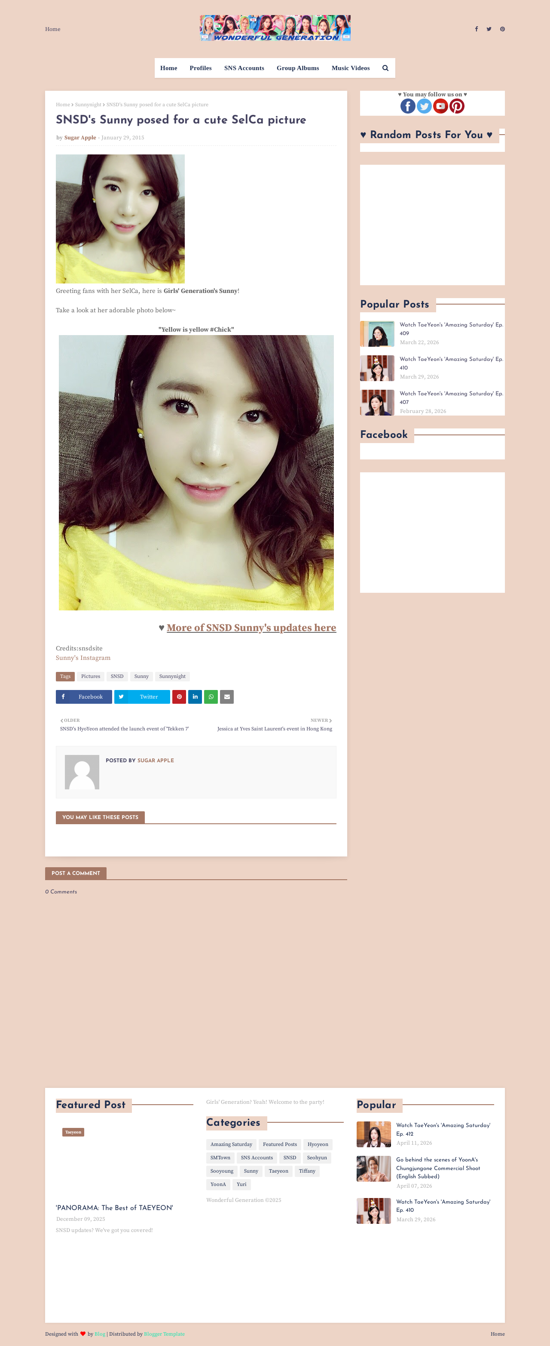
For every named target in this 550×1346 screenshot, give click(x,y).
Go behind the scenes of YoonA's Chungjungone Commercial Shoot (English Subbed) (438, 1168)
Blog (100, 1334)
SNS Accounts (257, 1158)
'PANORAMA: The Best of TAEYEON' (114, 1208)
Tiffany (307, 1171)
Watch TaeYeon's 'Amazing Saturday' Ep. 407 (451, 398)
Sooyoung (222, 1171)
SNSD (117, 676)
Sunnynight (88, 105)
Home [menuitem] (168, 68)
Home (53, 29)
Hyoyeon (318, 1144)
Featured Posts (280, 1144)
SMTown (220, 1158)
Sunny (141, 676)
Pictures (90, 676)
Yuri (242, 1184)
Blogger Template (164, 1334)
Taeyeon (278, 1171)
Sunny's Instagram (83, 658)
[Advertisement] (432, 225)
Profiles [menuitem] (201, 68)
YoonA (218, 1184)
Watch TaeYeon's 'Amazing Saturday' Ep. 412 (443, 1130)
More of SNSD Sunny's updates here (251, 628)
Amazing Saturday (231, 1144)
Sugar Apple (80, 137)
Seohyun (317, 1158)
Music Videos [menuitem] (351, 68)
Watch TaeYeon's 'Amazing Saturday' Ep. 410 (451, 364)
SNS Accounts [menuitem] (244, 68)
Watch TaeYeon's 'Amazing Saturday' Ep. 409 (451, 329)
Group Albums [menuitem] (298, 68)
